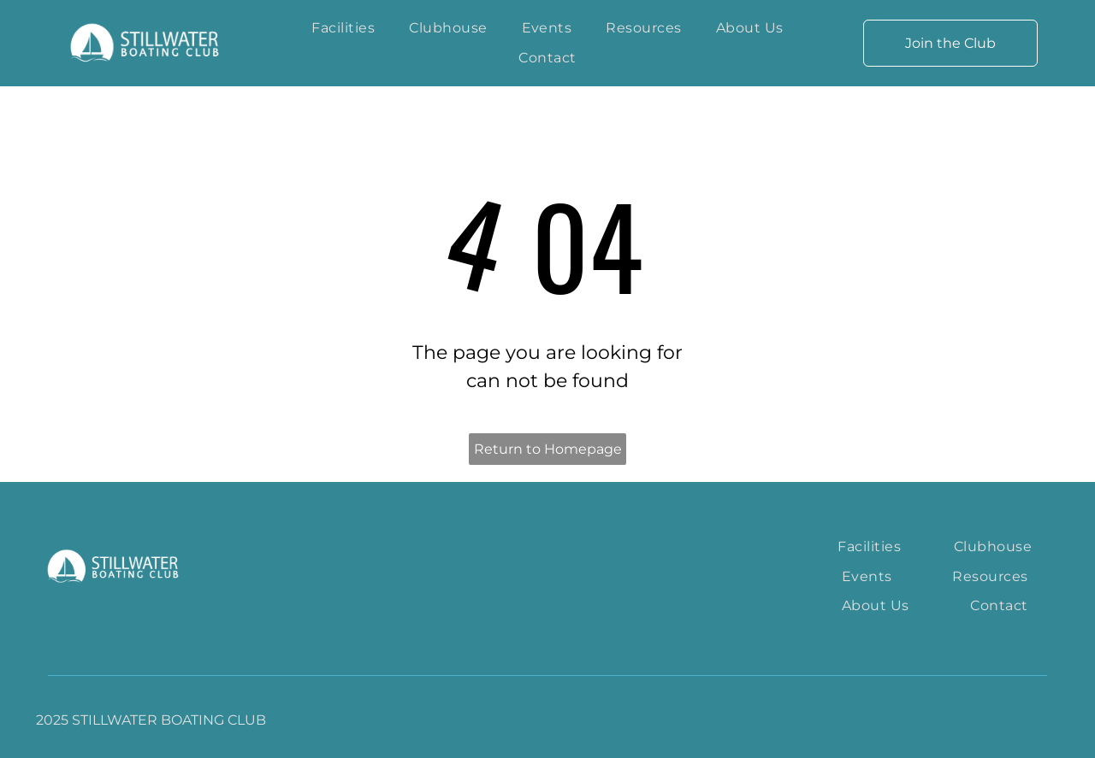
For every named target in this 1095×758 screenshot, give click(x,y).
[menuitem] (343, 28)
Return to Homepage (548, 449)
